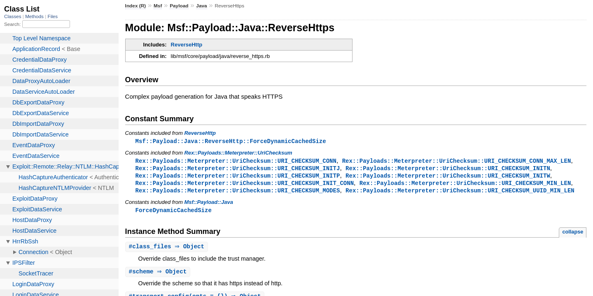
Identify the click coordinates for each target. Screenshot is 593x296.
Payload (179, 6)
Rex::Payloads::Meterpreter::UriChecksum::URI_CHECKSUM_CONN (235, 161)
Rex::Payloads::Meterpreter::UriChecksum (238, 153)
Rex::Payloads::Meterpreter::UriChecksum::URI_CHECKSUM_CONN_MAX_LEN (456, 161)
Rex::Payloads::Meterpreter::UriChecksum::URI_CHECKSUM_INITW (448, 177)
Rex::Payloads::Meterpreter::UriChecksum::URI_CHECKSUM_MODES (237, 193)
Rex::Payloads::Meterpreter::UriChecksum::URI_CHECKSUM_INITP (237, 177)
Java (201, 6)
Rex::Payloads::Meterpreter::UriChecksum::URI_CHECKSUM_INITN (448, 169)
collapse (572, 234)
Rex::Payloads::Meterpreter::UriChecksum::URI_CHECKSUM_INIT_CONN (244, 185)
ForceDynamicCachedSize (173, 213)
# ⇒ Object (168, 250)
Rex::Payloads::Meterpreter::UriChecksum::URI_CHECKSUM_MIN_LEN (465, 185)
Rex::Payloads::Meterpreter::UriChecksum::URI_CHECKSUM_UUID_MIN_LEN (460, 193)
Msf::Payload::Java (208, 204)
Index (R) (135, 6)
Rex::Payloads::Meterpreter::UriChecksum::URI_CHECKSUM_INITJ (237, 169)
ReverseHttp (187, 45)
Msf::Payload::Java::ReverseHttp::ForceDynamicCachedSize (230, 141)
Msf (158, 6)
